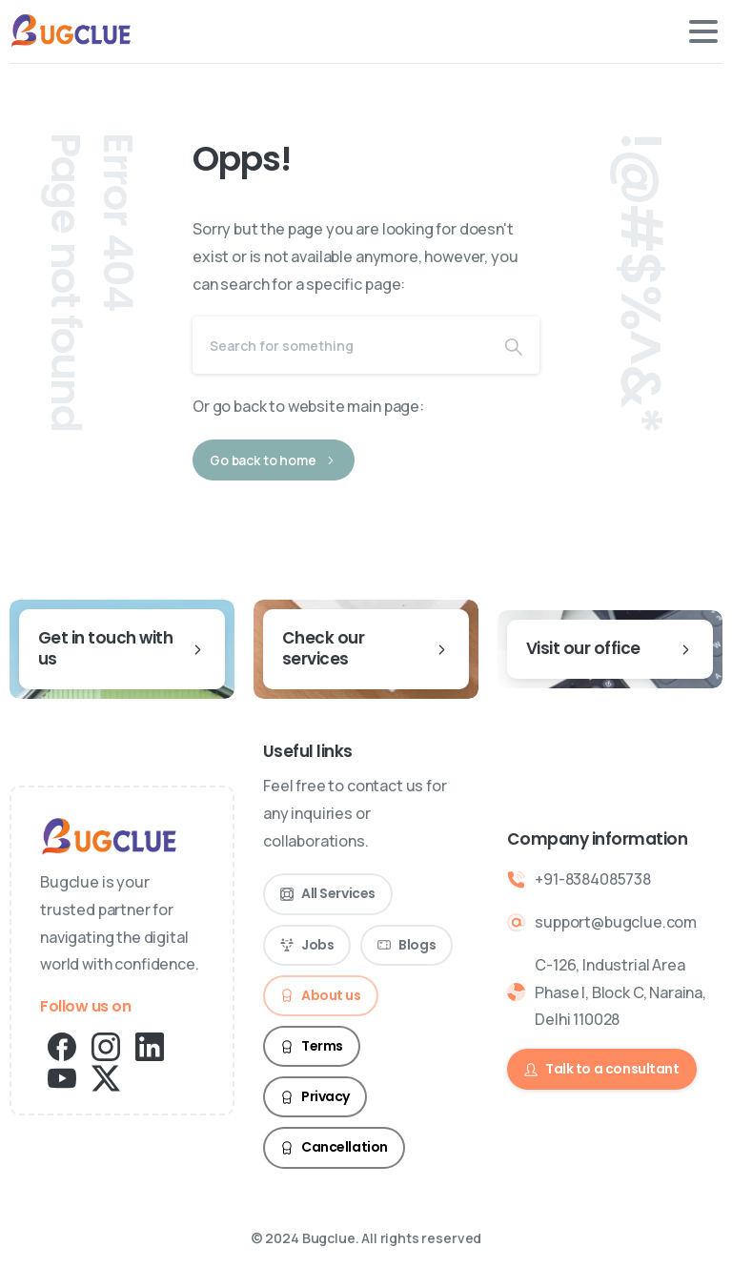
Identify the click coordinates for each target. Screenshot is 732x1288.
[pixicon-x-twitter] (106, 1077)
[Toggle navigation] (703, 31)
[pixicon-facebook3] (62, 1045)
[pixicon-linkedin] (150, 1045)
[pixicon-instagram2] (106, 1045)
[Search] (340, 345)
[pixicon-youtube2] (62, 1077)
